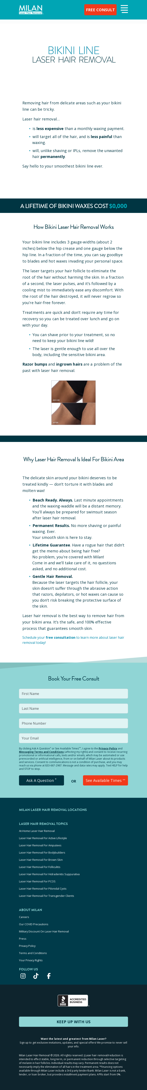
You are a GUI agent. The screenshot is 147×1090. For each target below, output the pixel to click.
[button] (124, 9)
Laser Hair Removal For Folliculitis (39, 867)
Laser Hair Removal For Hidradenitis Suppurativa (49, 874)
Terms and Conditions (33, 953)
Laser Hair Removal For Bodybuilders (42, 852)
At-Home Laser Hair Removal (37, 831)
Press (22, 938)
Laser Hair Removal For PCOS (37, 881)
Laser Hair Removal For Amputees (40, 845)
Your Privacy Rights (31, 960)
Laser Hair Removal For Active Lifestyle (43, 838)
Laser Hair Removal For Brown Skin (41, 860)
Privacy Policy (108, 748)
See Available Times (105, 780)
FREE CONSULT (100, 9)
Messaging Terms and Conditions (41, 752)
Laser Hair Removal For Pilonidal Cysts (43, 888)
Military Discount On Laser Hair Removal (44, 931)
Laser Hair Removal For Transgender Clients (46, 896)
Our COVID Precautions (33, 924)
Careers (24, 917)
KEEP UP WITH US (73, 1021)
